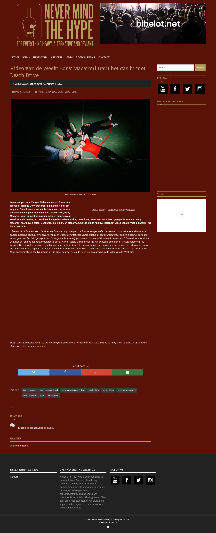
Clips (25, 83)
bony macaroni (29, 390)
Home (15, 57)
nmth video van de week (33, 395)
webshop (85, 252)
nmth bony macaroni (127, 390)
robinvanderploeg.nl (108, 522)
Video (69, 57)
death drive (94, 390)
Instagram (40, 346)
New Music (40, 57)
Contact (104, 57)
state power (53, 395)
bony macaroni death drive (73, 390)
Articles (56, 57)
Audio (16, 83)
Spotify (95, 342)
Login (13, 445)
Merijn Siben (108, 390)
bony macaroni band (49, 390)
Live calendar (85, 57)
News (26, 57)
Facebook (26, 346)
